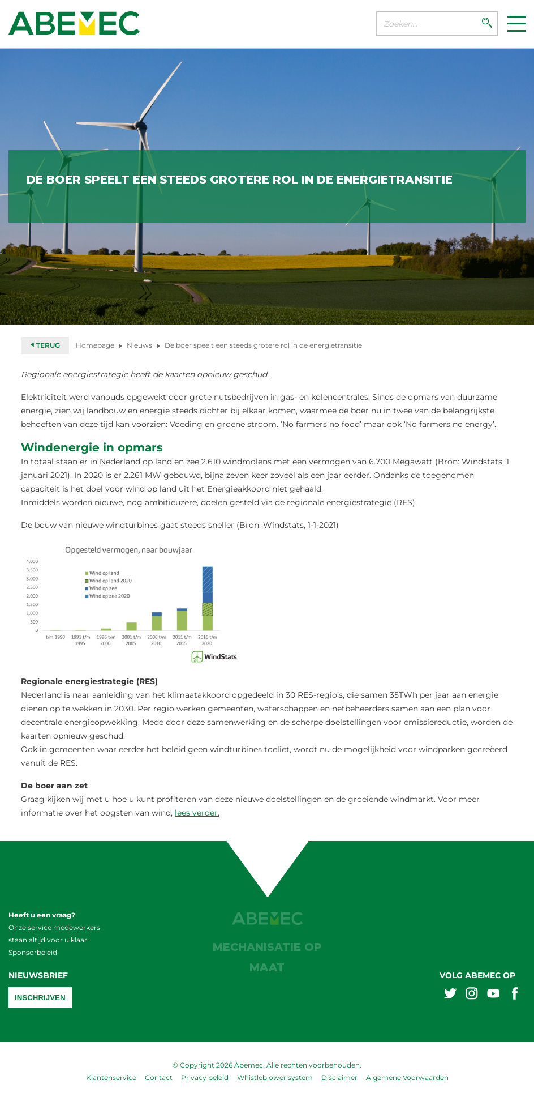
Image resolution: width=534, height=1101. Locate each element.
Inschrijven (40, 997)
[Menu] (516, 24)
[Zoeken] (487, 24)
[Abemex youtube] (493, 994)
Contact (159, 1077)
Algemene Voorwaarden (407, 1077)
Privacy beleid (205, 1077)
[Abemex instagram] (472, 994)
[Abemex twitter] (450, 994)
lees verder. (197, 813)
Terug (45, 345)
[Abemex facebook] (515, 994)
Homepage (95, 345)
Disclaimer (339, 1077)
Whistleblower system (275, 1077)
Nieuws (139, 345)
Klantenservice (111, 1077)
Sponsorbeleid (32, 952)
